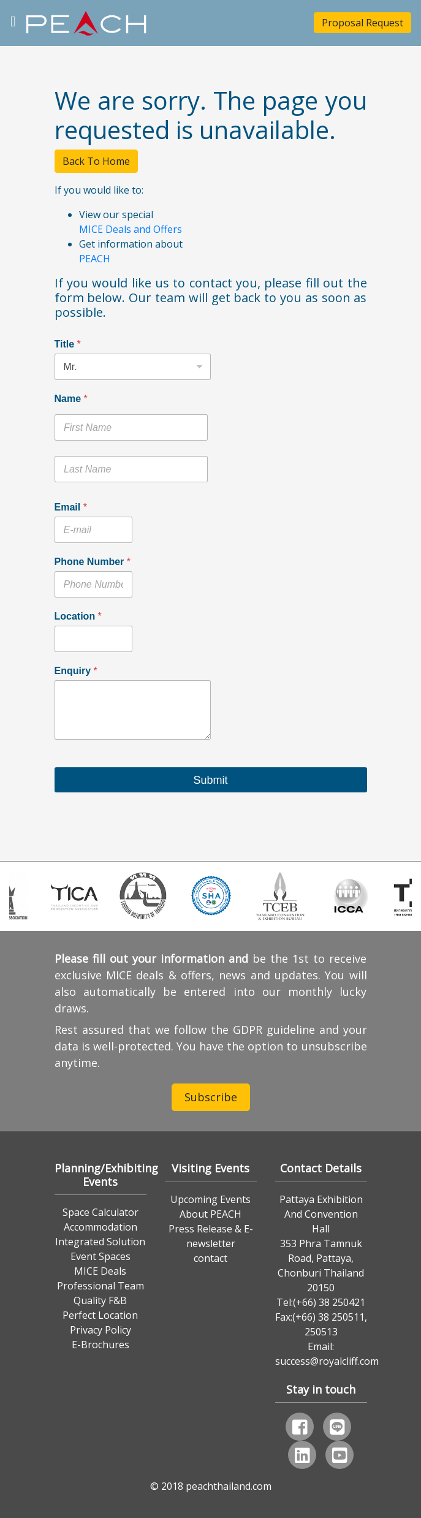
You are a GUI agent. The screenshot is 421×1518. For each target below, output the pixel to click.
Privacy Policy (100, 1330)
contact (210, 1258)
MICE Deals (100, 1271)
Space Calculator (100, 1212)
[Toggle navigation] (13, 19)
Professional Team (100, 1285)
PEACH (94, 258)
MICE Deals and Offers (130, 229)
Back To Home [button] (96, 161)
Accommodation (100, 1227)
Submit (210, 780)
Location (78, 616)
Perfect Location (100, 1315)
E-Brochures (100, 1344)
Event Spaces (100, 1256)
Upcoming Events (210, 1199)
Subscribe (210, 1097)
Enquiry (76, 670)
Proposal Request (362, 22)
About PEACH (210, 1214)
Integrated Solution (100, 1241)
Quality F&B (100, 1300)
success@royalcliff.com (327, 1361)
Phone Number (93, 561)
